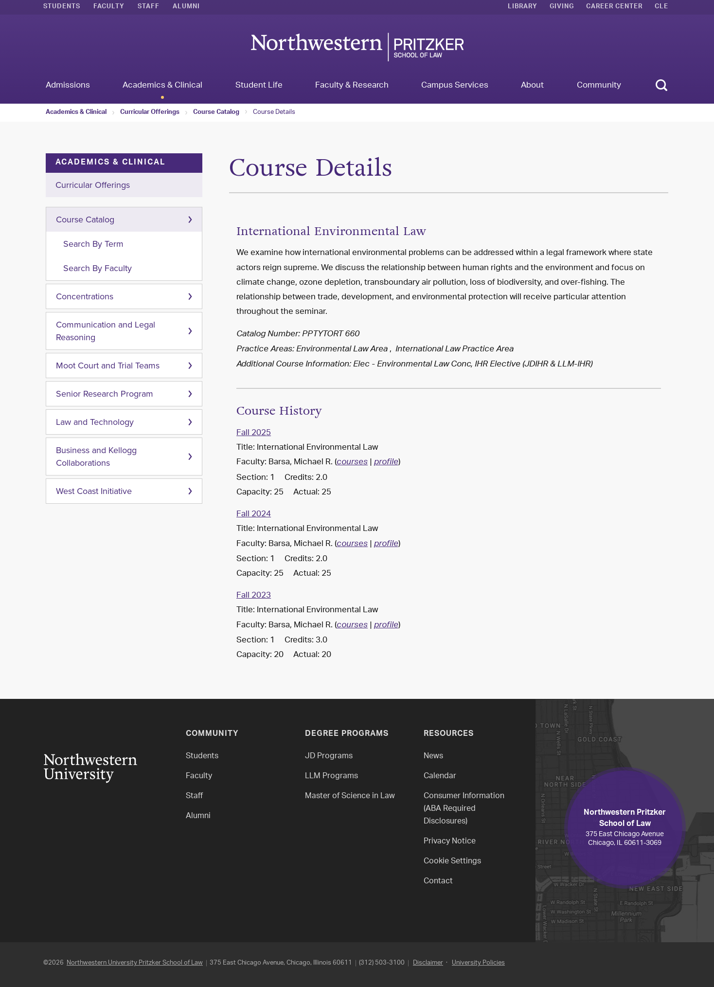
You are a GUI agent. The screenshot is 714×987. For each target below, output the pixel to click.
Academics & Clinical (76, 113)
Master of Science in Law (350, 796)
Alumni (186, 7)
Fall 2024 (253, 514)
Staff (149, 7)
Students (61, 7)
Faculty (109, 7)
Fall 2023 (253, 595)
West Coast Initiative (94, 491)
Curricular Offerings (149, 113)
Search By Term (93, 243)
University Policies (478, 963)
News (433, 757)
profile (386, 463)
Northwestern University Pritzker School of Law (135, 963)
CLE (661, 7)
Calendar (440, 776)
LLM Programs (331, 776)
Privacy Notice (450, 842)
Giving (562, 7)
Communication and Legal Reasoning (105, 331)
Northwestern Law (357, 47)
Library (522, 7)
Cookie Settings (452, 862)
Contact (438, 882)
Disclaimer (428, 963)
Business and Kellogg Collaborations (96, 456)
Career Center (614, 7)
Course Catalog (216, 113)
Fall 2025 (253, 433)
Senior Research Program (104, 393)
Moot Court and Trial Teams (108, 365)
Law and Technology (95, 422)
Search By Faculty (97, 268)
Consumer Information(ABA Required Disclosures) (464, 809)
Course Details (274, 112)
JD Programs (329, 757)
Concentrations (84, 296)
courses (352, 463)
